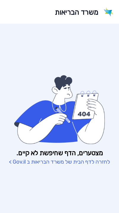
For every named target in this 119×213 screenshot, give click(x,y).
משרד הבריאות (76, 12)
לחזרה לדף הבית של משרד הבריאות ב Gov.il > (59, 162)
